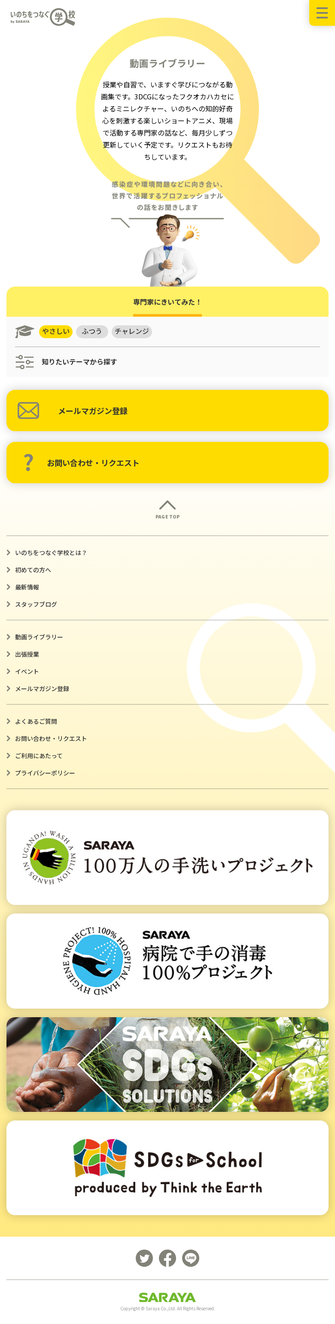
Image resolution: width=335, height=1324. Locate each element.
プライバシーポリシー (45, 772)
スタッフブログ (36, 604)
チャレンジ (132, 331)
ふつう (92, 331)
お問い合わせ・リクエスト (81, 462)
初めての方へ (33, 569)
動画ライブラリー (39, 637)
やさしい (56, 331)
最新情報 (27, 587)
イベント (27, 671)
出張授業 (27, 654)
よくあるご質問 (36, 721)
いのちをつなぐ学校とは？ (51, 552)
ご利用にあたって (39, 755)
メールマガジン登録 (73, 410)
